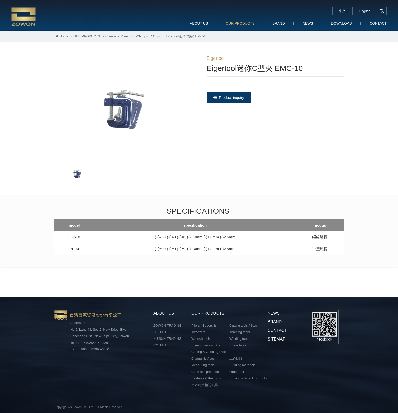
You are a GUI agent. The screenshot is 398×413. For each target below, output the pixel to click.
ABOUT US (199, 23)
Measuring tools (203, 365)
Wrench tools (201, 339)
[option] (123, 106)
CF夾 (157, 36)
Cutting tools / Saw (243, 325)
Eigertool (216, 58)
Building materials (242, 365)
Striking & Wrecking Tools (248, 378)
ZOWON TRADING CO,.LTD (167, 328)
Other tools (237, 372)
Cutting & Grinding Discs (209, 352)
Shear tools (237, 345)
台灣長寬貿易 (44, 16)
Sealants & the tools (206, 378)
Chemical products (205, 372)
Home (62, 36)
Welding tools (239, 339)
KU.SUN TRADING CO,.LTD (167, 342)
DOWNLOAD (341, 23)
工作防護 (236, 358)
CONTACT (378, 23)
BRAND (278, 23)
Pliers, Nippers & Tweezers (203, 328)
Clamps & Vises (117, 36)
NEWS (308, 23)
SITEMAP (276, 339)
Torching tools (239, 332)
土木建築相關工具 (204, 385)
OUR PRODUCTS (240, 23)
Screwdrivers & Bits (205, 345)
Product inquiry (228, 97)
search (382, 11)
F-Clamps (141, 36)
